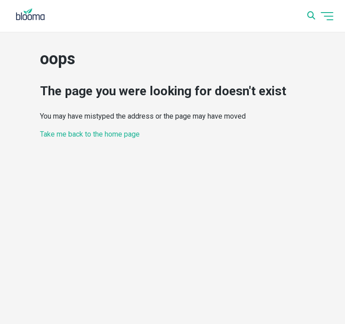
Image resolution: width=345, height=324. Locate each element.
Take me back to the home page (90, 134)
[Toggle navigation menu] (327, 16)
